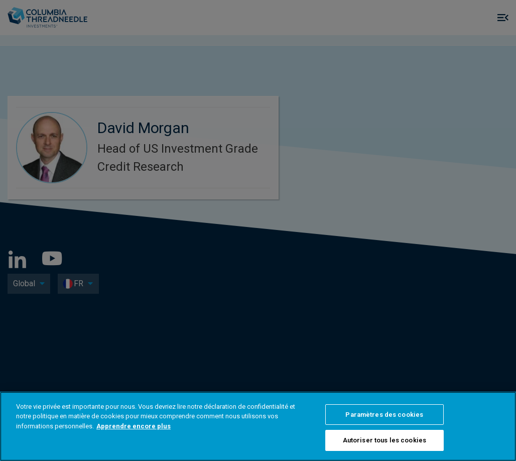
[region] (258, 426)
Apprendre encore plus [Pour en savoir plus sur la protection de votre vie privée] (133, 426)
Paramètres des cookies (384, 414)
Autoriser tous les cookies (384, 440)
